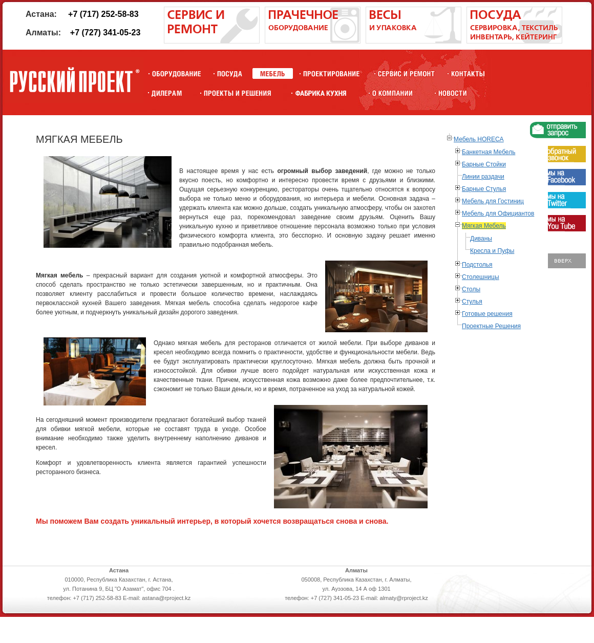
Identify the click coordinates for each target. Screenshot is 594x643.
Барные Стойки (484, 164)
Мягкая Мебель (484, 225)
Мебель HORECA (479, 139)
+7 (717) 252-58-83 (103, 14)
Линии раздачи (483, 176)
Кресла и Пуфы (492, 250)
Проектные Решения (491, 326)
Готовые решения (487, 313)
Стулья (472, 301)
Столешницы (480, 277)
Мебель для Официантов (498, 213)
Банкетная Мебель (488, 152)
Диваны (481, 238)
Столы (471, 289)
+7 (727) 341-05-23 (105, 32)
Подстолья (477, 264)
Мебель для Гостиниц (493, 201)
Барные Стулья (484, 188)
